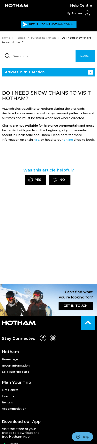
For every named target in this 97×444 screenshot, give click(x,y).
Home (6, 37)
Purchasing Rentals (43, 37)
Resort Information (16, 365)
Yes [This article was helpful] (38, 180)
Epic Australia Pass (15, 372)
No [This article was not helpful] (62, 180)
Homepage (10, 359)
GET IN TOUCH (76, 306)
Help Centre (81, 5)
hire (36, 139)
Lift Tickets (10, 390)
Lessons (8, 396)
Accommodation (14, 408)
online (68, 139)
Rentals (21, 37)
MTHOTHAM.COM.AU (48, 24)
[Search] (48, 56)
